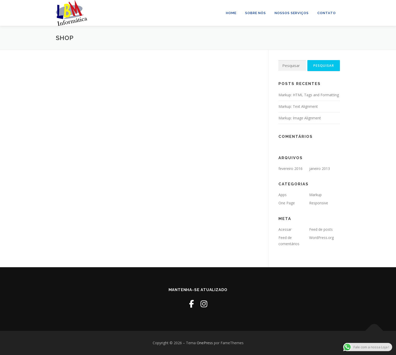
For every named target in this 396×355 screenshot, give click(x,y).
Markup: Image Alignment (299, 118)
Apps (282, 194)
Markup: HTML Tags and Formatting (308, 94)
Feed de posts (321, 229)
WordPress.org (321, 237)
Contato (326, 13)
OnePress (205, 342)
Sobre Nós (255, 13)
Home (231, 13)
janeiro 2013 (319, 168)
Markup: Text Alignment (298, 106)
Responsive (318, 202)
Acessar (284, 229)
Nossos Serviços (292, 13)
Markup (315, 194)
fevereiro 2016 (290, 168)
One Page (286, 202)
